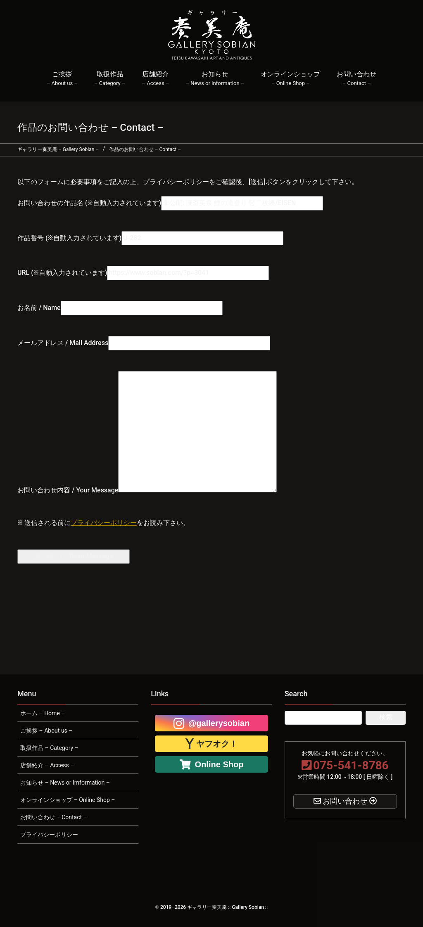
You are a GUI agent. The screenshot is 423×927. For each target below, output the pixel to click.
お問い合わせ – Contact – (53, 817)
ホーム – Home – (42, 713)
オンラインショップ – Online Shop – (67, 800)
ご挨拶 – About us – (46, 730)
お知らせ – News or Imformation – (65, 782)
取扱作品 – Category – (49, 748)
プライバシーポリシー (104, 523)
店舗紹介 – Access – (47, 765)
